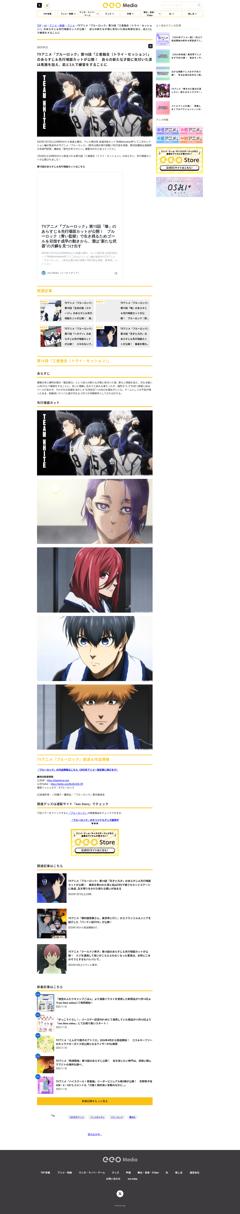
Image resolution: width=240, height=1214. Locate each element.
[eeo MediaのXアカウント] (39, 5)
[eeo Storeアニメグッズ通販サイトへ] (179, 160)
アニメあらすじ (97, 1117)
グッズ (115, 1172)
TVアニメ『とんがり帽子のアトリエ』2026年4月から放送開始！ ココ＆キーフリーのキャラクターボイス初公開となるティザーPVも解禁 (104, 1042)
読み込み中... (95, 1134)
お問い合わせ (113, 1178)
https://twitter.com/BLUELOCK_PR (67, 784)
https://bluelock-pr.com (58, 780)
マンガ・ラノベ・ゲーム (92, 1172)
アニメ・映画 (57, 25)
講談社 (132, 1117)
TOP (39, 25)
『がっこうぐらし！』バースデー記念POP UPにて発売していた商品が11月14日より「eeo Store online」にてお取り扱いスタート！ (103, 1021)
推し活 (178, 1172)
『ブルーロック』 (77, 813)
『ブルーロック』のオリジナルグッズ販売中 (95, 820)
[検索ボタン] (199, 5)
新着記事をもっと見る (95, 1101)
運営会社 (194, 1172)
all (45, 25)
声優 (128, 1172)
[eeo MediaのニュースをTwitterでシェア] (150, 46)
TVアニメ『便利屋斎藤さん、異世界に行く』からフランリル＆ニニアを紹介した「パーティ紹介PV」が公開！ (109, 920)
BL (167, 1172)
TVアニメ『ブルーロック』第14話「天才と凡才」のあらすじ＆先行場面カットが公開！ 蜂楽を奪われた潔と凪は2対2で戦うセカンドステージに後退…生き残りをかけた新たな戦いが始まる (109, 884)
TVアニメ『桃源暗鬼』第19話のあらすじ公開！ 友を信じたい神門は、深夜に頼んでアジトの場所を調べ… (103, 1062)
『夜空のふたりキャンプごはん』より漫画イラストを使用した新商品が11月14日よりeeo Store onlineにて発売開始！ (103, 1001)
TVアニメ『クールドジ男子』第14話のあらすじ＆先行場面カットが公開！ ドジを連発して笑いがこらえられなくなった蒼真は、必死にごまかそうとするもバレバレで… (109, 955)
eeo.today (132, 1178)
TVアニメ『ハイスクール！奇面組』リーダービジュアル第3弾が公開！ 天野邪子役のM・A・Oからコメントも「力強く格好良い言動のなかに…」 (104, 1083)
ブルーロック (117, 1117)
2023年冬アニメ (77, 1117)
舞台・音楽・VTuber (148, 1172)
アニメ (71, 25)
